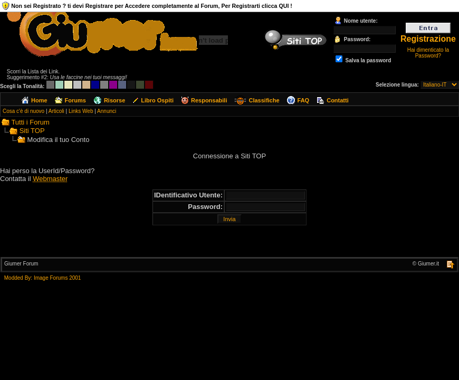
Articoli (56, 111)
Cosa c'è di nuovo (23, 111)
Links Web (81, 111)
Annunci (106, 111)
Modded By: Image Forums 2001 (42, 278)
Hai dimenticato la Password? (428, 53)
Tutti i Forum (30, 122)
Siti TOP (32, 131)
